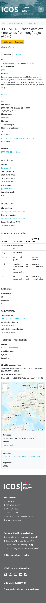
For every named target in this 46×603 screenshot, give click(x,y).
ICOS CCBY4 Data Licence (11, 152)
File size (4, 121)
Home (4, 23)
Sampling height (8, 192)
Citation (4, 73)
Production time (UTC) (10, 222)
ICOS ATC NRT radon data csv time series (17, 138)
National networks (17, 555)
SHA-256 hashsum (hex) (11, 365)
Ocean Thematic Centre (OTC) (18, 544)
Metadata (7, 54)
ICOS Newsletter (16, 582)
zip (2, 361)
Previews (5, 300)
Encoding (5, 358)
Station (4, 164)
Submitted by (7, 315)
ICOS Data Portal (30, 23)
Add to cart (7, 42)
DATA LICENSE (12, 508)
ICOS (3, 70)
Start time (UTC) (8, 171)
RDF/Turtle (22, 456)
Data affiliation (7, 66)
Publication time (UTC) (10, 322)
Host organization (9, 215)
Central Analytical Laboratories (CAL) (21, 548)
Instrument (6, 185)
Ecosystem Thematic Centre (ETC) (20, 541)
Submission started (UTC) (12, 329)
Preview (17, 54)
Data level (5, 141)
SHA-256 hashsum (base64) (12, 374)
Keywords (7, 463)
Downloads (6, 293)
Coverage (7, 435)
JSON (5, 456)
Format (4, 344)
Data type (5, 135)
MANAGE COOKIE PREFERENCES (19, 516)
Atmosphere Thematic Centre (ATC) (21, 537)
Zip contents (6, 114)
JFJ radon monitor (8, 188)
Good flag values (8, 351)
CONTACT (10, 501)
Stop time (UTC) (8, 178)
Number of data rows (10, 128)
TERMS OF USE (12, 512)
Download (19, 42)
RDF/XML (12, 456)
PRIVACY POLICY (13, 505)
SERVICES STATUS (13, 520)
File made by (6, 208)
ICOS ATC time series (9, 348)
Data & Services (15, 23)
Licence (4, 148)
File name (5, 104)
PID (2, 60)
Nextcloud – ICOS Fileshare (22, 589)
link (33, 63)
